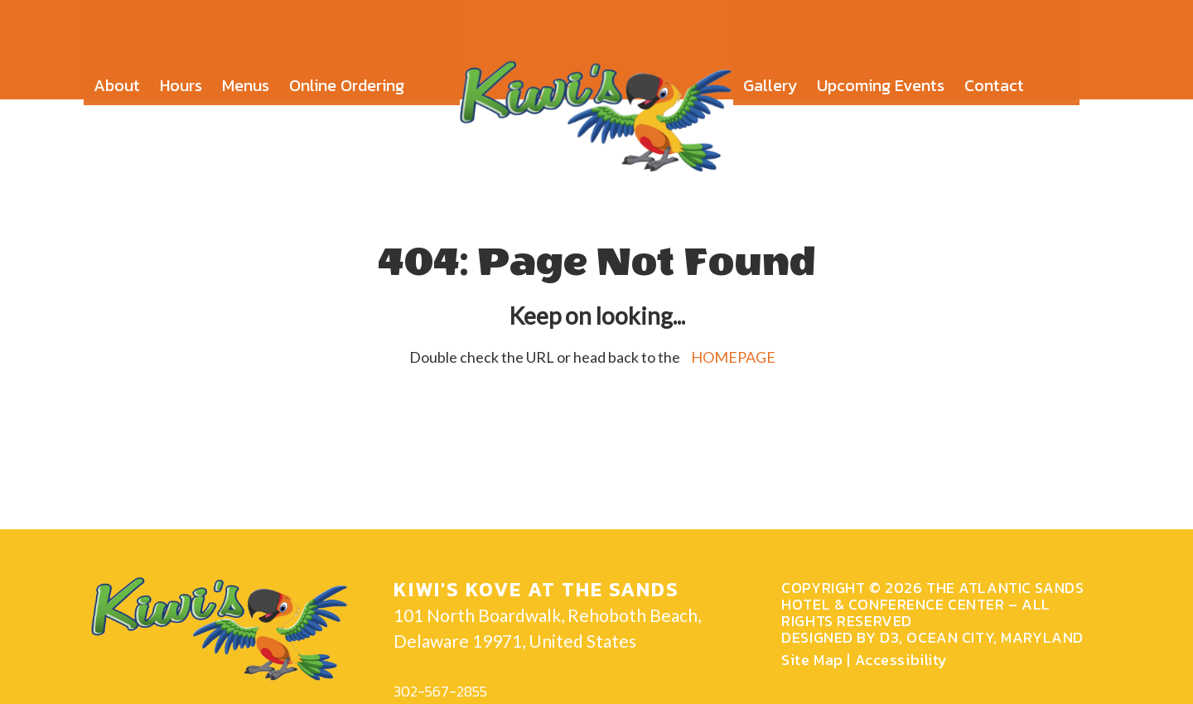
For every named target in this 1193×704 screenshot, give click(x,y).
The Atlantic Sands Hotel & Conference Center (932, 595)
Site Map (812, 660)
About (117, 74)
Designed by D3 (840, 637)
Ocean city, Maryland (994, 637)
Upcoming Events (880, 74)
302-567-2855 (440, 691)
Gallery (770, 74)
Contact (994, 74)
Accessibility (901, 660)
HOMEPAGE (733, 357)
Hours (181, 74)
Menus (245, 74)
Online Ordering (346, 74)
